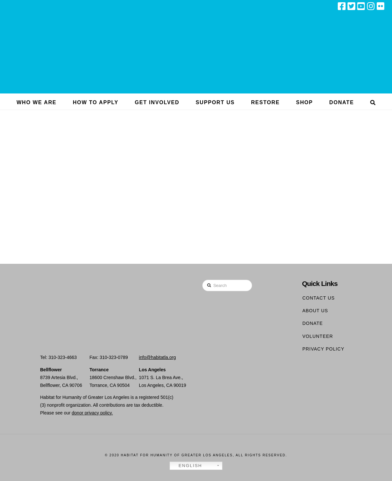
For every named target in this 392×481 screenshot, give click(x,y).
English (186, 465)
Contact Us (318, 298)
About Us (315, 310)
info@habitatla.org (157, 357)
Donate (312, 323)
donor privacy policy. (92, 412)
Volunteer (317, 336)
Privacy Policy (323, 349)
